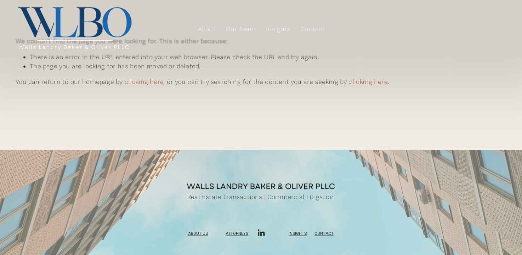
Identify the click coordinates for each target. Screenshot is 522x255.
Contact (313, 29)
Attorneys (237, 234)
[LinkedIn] (261, 233)
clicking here (144, 81)
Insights (298, 234)
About (207, 29)
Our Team (240, 29)
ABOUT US (198, 234)
